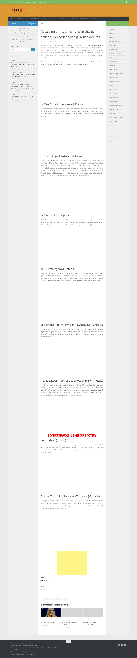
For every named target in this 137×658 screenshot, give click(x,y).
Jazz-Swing (113, 89)
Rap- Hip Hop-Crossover (117, 118)
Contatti (93, 19)
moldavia (56, 598)
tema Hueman (30, 654)
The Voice (113, 134)
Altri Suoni (113, 37)
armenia (46, 598)
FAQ (34, 2)
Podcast (112, 114)
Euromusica (14, 72)
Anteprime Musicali (115, 41)
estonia (51, 598)
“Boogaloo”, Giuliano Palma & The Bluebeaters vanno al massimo (71, 622)
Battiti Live (113, 45)
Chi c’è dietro (13, 2)
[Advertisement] (72, 563)
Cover (111, 57)
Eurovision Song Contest (117, 73)
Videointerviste (114, 138)
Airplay (112, 33)
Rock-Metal (113, 122)
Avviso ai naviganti (24, 2)
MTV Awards (113, 93)
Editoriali (112, 65)
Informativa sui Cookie (44, 2)
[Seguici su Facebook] (29, 23)
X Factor (112, 142)
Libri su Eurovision (59, 19)
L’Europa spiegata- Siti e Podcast (77, 19)
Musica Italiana (114, 101)
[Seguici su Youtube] (34, 23)
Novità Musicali (114, 109)
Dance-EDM (113, 61)
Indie (111, 85)
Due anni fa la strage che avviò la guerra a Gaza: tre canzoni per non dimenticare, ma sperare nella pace (22, 86)
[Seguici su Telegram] (31, 23)
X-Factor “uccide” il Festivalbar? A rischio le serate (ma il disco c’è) (89, 622)
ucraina (66, 598)
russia (61, 598)
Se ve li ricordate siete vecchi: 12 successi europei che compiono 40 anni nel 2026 (23, 64)
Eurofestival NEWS (22, 19)
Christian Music (114, 49)
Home (12, 19)
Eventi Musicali (34, 19)
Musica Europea (114, 97)
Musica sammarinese (116, 105)
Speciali (43, 23)
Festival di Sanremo (115, 81)
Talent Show (46, 19)
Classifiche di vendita (115, 53)
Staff (43, 41)
